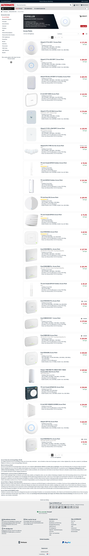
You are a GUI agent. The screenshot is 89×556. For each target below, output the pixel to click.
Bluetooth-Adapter (6, 19)
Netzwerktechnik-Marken (8, 34)
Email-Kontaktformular (38, 522)
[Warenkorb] (84, 5)
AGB (72, 526)
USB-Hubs (4, 48)
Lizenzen (4, 26)
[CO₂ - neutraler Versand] (44, 512)
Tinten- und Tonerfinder (54, 533)
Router (3, 41)
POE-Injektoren (6, 37)
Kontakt (86, 1)
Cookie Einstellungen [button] (75, 529)
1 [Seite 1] (52, 37)
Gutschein (51, 531)
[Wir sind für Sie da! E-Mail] (34, 519)
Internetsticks (5, 23)
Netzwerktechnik (12, 11)
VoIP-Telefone (5, 50)
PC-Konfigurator (39, 8)
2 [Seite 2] (55, 37)
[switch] (86, 8)
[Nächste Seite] (62, 37)
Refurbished (28, 8)
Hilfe (82, 1)
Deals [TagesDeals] (19, 8)
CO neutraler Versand (6, 1)
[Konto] (77, 5)
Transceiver (5, 46)
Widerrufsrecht (52, 526)
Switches (4, 43)
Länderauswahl (44, 551)
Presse (72, 522)
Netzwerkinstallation (7, 32)
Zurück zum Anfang (44, 500)
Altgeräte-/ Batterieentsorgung (55, 529)
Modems (4, 28)
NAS (3, 30)
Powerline (4, 39)
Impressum (44, 548)
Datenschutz (74, 528)
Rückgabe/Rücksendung (54, 524)
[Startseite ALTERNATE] (7, 5)
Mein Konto (51, 521)
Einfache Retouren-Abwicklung (46, 1)
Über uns (73, 521)
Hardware (6, 11)
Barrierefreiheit (74, 531)
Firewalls (4, 21)
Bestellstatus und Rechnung (55, 522)
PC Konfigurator (52, 528)
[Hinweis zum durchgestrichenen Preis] (82, 301)
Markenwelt (73, 524)
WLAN (3, 52)
